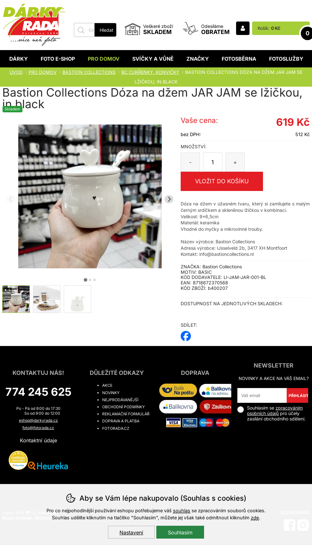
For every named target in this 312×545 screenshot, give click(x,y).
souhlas (181, 510)
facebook (186, 334)
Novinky (110, 392)
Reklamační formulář (126, 413)
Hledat (106, 30)
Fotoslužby (286, 59)
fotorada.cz (115, 428)
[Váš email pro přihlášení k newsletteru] (261, 395)
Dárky (18, 59)
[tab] (85, 279)
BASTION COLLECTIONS (89, 72)
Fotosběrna (239, 59)
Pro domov (103, 59)
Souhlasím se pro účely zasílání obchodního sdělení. (271, 413)
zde (255, 517)
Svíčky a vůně (153, 59)
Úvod (16, 72)
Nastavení (131, 532)
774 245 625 (38, 391)
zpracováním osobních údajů (275, 410)
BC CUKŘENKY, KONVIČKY (150, 72)
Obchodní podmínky (123, 406)
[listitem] (16, 299)
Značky (197, 59)
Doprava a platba (120, 421)
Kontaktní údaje (38, 440)
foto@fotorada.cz (38, 427)
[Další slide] (169, 199)
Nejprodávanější (120, 399)
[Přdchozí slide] (10, 199)
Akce (107, 385)
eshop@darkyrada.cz (38, 420)
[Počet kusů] (212, 162)
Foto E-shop (58, 59)
